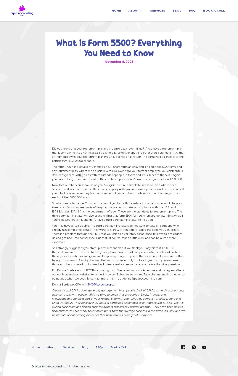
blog (177, 10)
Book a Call (214, 10)
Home (36, 347)
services (157, 10)
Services (69, 347)
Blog (85, 347)
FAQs (99, 347)
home (116, 10)
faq (192, 10)
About (51, 347)
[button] (136, 10)
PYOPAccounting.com (102, 284)
